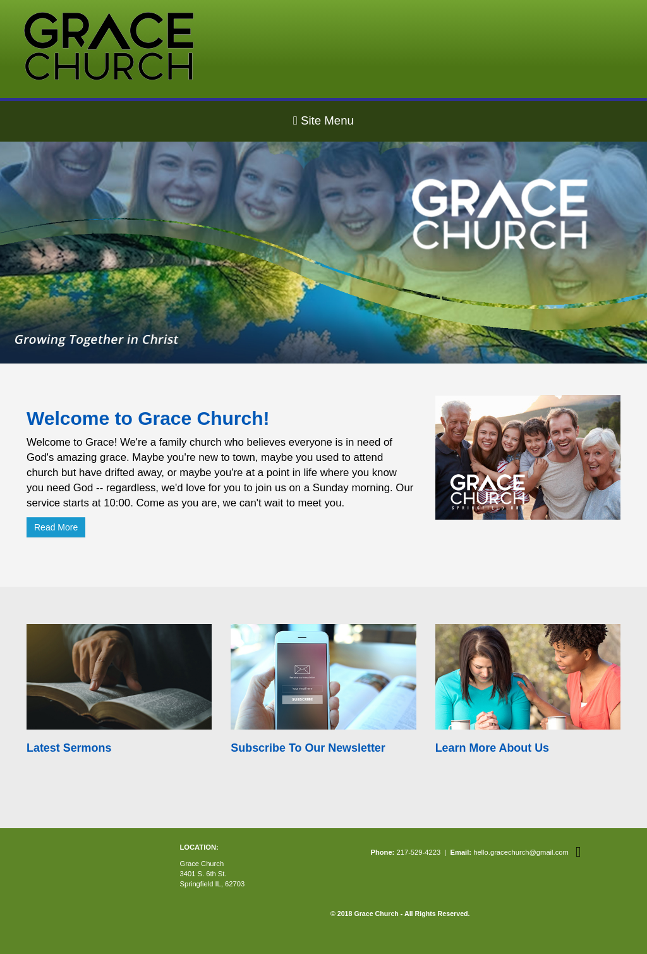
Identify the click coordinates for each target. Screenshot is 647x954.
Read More (56, 527)
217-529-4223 (418, 852)
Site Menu (323, 120)
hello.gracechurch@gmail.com (521, 852)
